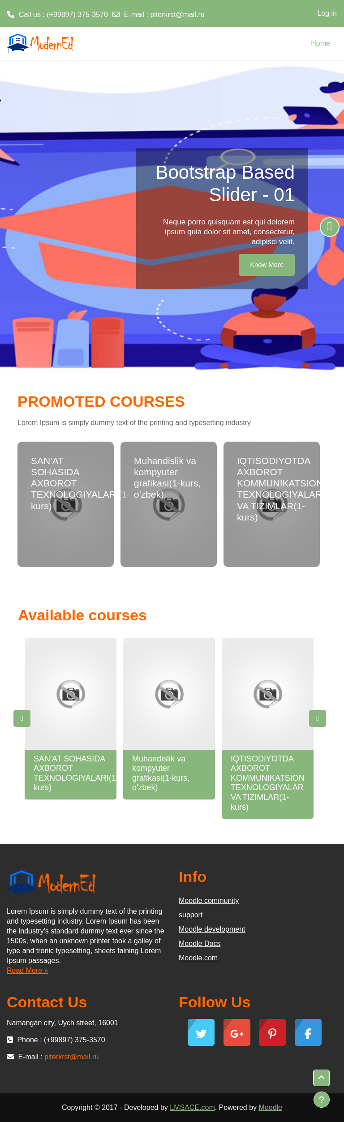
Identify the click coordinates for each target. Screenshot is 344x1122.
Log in (327, 13)
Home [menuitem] (320, 43)
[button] (321, 1078)
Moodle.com (198, 958)
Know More (267, 264)
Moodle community (209, 900)
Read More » (27, 970)
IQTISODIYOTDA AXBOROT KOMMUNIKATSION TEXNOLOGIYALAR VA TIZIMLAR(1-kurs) (268, 783)
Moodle (270, 1107)
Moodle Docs (199, 943)
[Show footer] (322, 1100)
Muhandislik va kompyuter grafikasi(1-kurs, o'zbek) (160, 773)
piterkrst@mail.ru (177, 14)
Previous (21, 718)
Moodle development (212, 929)
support (190, 915)
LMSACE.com (192, 1107)
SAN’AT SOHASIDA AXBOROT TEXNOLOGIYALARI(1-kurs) (76, 773)
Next (317, 718)
